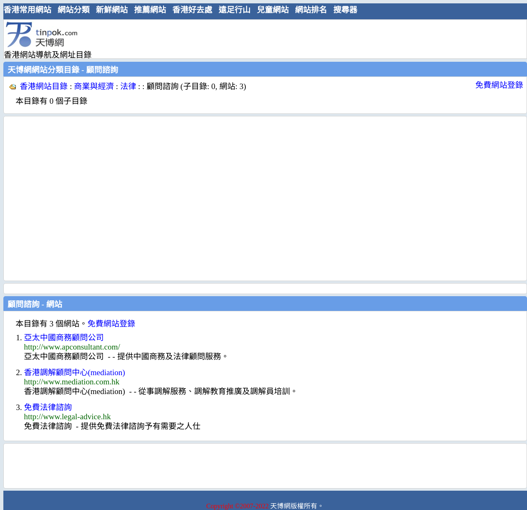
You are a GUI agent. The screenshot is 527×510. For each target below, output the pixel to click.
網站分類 (74, 9)
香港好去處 (192, 9)
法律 (128, 86)
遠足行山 (234, 9)
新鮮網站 (112, 9)
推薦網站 (150, 9)
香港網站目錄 (44, 86)
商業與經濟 (94, 86)
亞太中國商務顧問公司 (64, 337)
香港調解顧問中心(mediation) (74, 372)
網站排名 (311, 9)
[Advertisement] (79, 198)
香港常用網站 (27, 9)
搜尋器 (345, 9)
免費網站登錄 (499, 85)
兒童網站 (273, 9)
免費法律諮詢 (48, 407)
